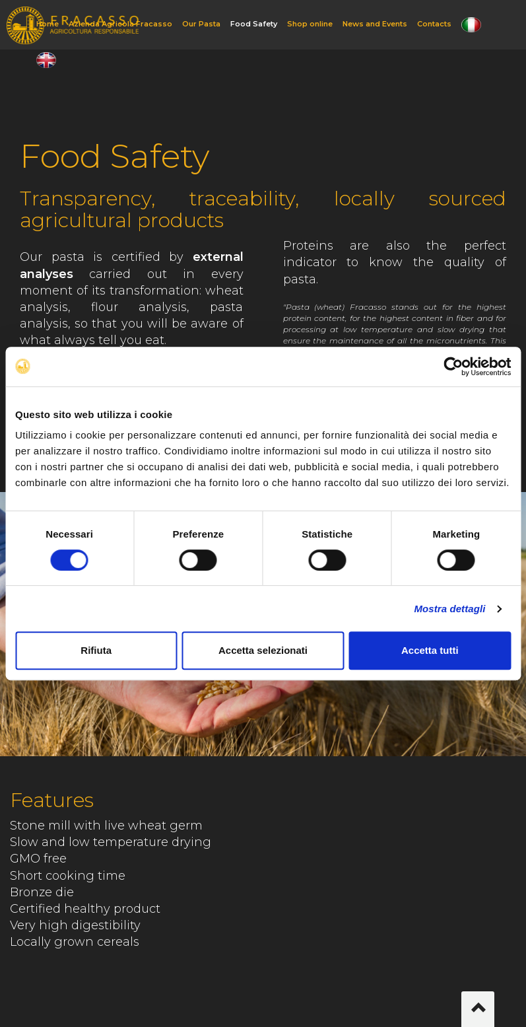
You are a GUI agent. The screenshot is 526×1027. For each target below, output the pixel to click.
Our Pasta (201, 23)
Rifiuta (96, 650)
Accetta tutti (430, 650)
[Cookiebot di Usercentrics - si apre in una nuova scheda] (453, 366)
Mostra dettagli (449, 608)
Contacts (434, 23)
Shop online (310, 23)
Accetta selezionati (263, 650)
